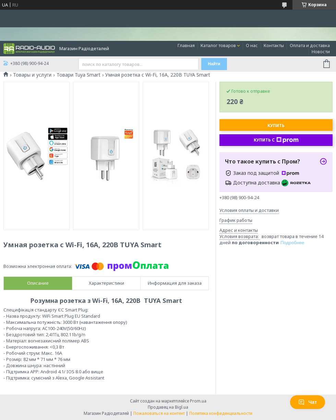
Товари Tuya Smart (78, 75)
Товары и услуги (32, 75)
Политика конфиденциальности (220, 413)
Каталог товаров (218, 45)
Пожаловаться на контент (159, 413)
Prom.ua (198, 401)
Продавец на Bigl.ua (168, 407)
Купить (276, 125)
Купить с (276, 140)
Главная (186, 45)
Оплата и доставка (310, 45)
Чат (307, 402)
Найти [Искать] (214, 63)
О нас (252, 45)
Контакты (274, 45)
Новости (321, 51)
